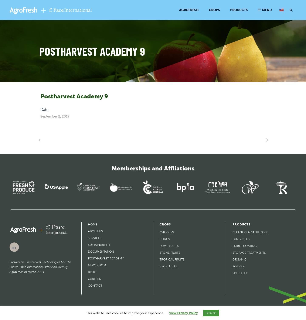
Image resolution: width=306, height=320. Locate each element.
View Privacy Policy (183, 313)
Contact (95, 285)
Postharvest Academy (106, 258)
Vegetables (168, 266)
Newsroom (97, 265)
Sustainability (99, 245)
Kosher (238, 266)
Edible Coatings (245, 246)
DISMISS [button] (211, 313)
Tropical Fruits (172, 259)
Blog (92, 272)
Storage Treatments (249, 253)
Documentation (101, 251)
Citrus (165, 239)
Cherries (167, 232)
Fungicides (241, 239)
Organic (239, 259)
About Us (95, 231)
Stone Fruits (170, 253)
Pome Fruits (169, 246)
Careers (94, 279)
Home (92, 224)
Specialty (239, 273)
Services (95, 238)
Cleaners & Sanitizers (249, 232)
